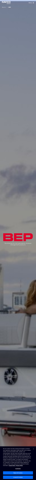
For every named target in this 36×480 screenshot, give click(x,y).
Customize (18, 468)
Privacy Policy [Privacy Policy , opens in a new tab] (19, 465)
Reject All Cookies (17, 472)
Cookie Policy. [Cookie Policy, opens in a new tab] (12, 465)
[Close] (33, 449)
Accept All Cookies (18, 477)
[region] (18, 463)
